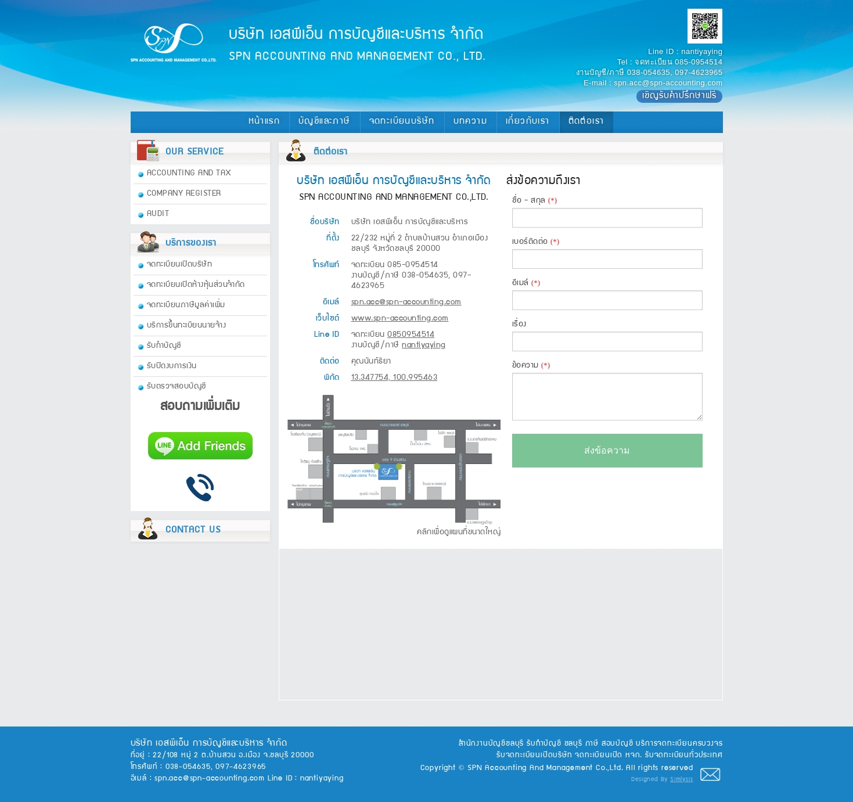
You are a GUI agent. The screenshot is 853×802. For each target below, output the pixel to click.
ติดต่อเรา (586, 122)
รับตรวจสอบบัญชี (177, 386)
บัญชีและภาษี (324, 122)
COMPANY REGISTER (184, 193)
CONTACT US (193, 531)
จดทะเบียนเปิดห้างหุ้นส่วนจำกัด (196, 285)
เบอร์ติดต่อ (607, 253)
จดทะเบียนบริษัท (402, 122)
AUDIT (158, 214)
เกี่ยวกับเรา (528, 122)
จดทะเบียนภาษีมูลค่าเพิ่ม (186, 305)
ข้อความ (607, 390)
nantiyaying (701, 51)
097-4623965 (698, 72)
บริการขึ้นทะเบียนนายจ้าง (186, 325)
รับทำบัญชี (164, 346)
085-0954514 (698, 61)
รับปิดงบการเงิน (172, 366)
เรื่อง (607, 336)
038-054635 (648, 72)
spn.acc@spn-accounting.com (668, 82)
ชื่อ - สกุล (607, 212)
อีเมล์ (607, 294)
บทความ (470, 122)
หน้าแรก (264, 122)
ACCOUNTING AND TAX (189, 173)
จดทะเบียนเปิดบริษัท (180, 264)
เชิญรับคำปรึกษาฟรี (679, 96)
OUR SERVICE (194, 153)
